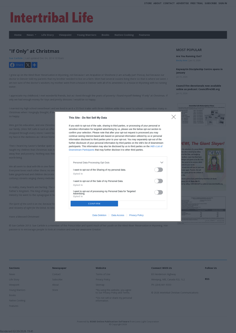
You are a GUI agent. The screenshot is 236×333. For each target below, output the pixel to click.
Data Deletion (99, 215)
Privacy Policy (136, 215)
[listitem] (118, 162)
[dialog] (118, 166)
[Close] (175, 118)
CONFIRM (94, 203)
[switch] (158, 169)
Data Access (117, 215)
